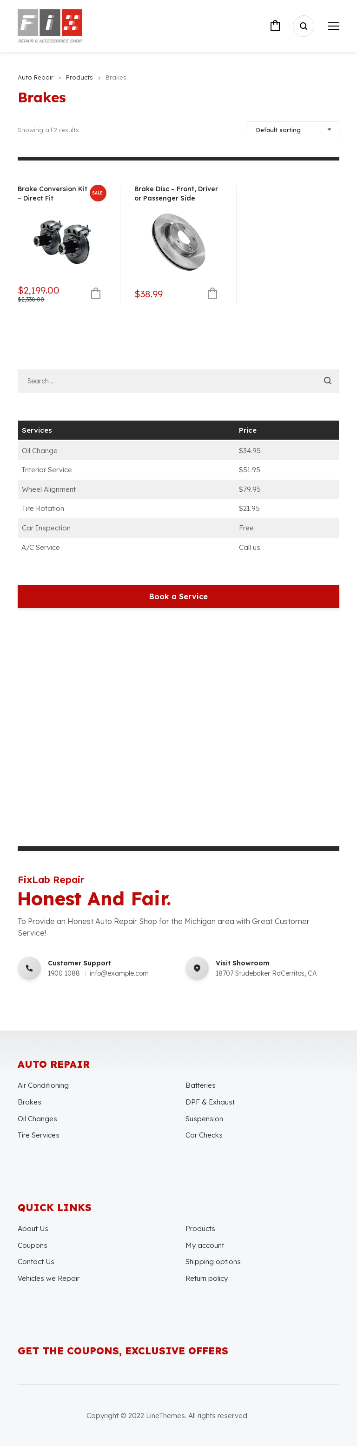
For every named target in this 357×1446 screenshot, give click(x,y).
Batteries (200, 1085)
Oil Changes (37, 1118)
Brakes (29, 1102)
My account (204, 1245)
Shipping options (213, 1261)
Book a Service (178, 596)
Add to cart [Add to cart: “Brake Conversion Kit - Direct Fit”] (96, 293)
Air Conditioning (43, 1085)
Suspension (204, 1118)
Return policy (206, 1278)
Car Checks (204, 1135)
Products (200, 1228)
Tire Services (39, 1135)
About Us (33, 1228)
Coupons (32, 1245)
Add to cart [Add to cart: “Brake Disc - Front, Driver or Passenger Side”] (212, 293)
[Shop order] (293, 129)
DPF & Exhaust (210, 1102)
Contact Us (36, 1261)
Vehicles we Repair (48, 1278)
